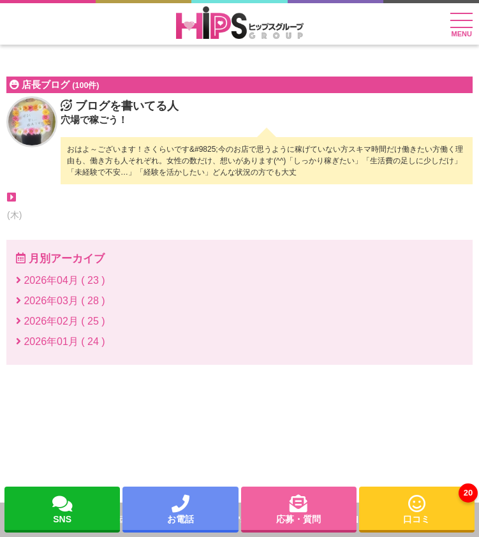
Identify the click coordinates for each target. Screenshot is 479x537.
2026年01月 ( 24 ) (60, 341)
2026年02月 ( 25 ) (60, 321)
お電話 (180, 508)
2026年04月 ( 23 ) (60, 280)
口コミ (439, 505)
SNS (62, 508)
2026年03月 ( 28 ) (60, 300)
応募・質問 (298, 508)
